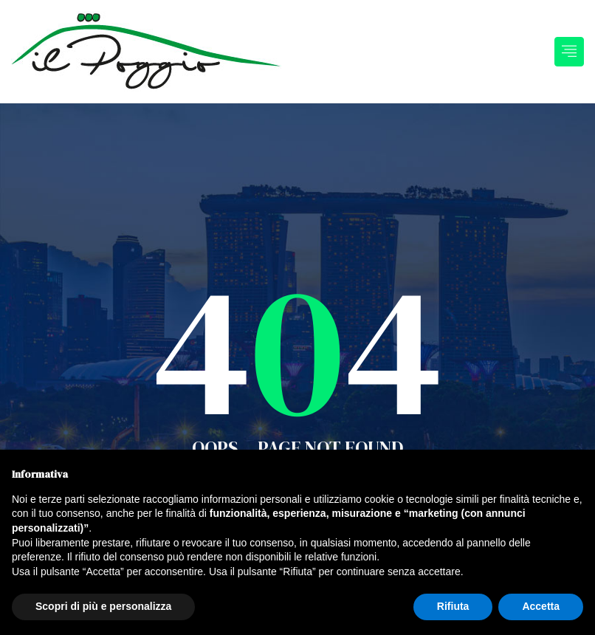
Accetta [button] (541, 606)
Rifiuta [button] (453, 606)
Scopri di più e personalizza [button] (103, 606)
